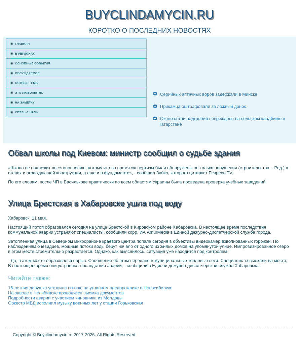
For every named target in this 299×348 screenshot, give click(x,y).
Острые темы (27, 83)
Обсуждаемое (27, 73)
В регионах (25, 53)
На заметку (25, 102)
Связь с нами (27, 112)
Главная (22, 44)
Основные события (32, 63)
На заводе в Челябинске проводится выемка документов (66, 292)
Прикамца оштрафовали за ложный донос (203, 106)
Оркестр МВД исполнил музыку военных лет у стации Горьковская (75, 303)
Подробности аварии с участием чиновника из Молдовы (65, 297)
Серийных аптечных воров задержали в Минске (208, 94)
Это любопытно (29, 92)
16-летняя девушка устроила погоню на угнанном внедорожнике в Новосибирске (90, 287)
